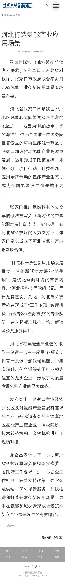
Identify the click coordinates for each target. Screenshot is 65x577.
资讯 (40, 551)
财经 (56, 551)
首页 (8, 551)
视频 (40, 557)
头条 (18, 15)
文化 (8, 557)
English (36, 566)
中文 (27, 566)
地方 (56, 557)
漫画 (24, 557)
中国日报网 (7, 15)
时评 (24, 551)
